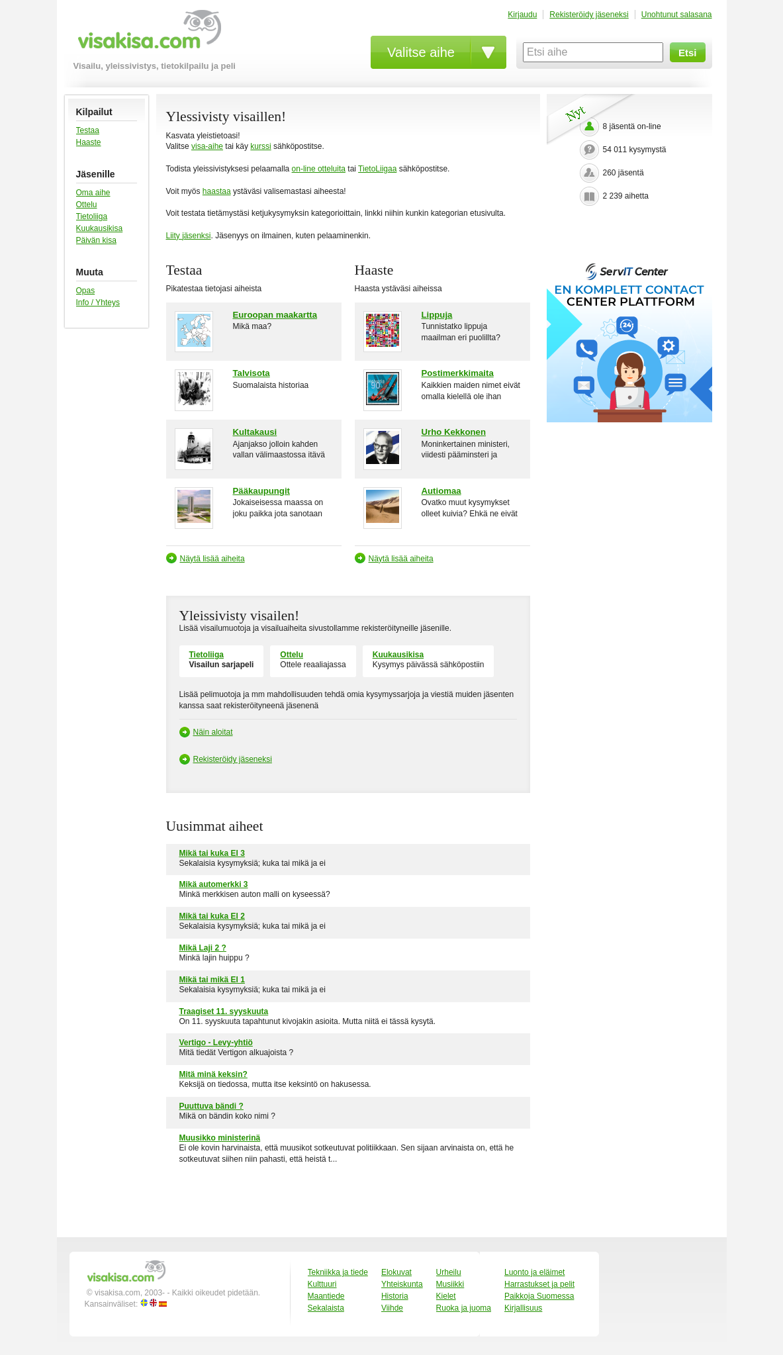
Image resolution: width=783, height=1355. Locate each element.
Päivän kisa (96, 240)
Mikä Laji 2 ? (202, 948)
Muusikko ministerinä (220, 1138)
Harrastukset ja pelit (539, 1284)
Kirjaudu (522, 14)
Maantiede (326, 1296)
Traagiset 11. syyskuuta (224, 1011)
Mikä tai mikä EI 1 (212, 979)
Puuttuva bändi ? (211, 1106)
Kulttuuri (322, 1284)
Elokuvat (396, 1272)
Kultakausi (255, 432)
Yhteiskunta (402, 1284)
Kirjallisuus (523, 1308)
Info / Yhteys (98, 302)
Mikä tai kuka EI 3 (212, 853)
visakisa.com (147, 34)
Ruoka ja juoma (463, 1308)
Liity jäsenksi (188, 235)
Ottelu (86, 204)
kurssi (260, 146)
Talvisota (251, 373)
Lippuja (437, 315)
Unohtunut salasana (676, 14)
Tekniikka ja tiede (338, 1272)
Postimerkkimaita (458, 373)
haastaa (217, 191)
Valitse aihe (421, 52)
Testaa (87, 130)
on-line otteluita (318, 168)
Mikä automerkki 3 (213, 884)
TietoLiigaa (377, 168)
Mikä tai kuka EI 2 (212, 916)
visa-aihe (207, 146)
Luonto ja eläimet (534, 1272)
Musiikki (450, 1284)
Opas (85, 290)
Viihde (392, 1308)
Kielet (446, 1296)
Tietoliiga (92, 216)
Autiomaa (441, 491)
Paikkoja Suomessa (539, 1296)
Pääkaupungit (261, 491)
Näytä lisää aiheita (212, 558)
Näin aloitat (213, 732)
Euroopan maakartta (275, 315)
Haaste (88, 142)
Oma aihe (93, 192)
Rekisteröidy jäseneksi (588, 14)
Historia (394, 1296)
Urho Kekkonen (454, 432)
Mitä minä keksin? (213, 1074)
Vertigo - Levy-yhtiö (216, 1042)
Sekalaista (326, 1308)
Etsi (687, 52)
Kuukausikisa (99, 228)
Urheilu (448, 1272)
